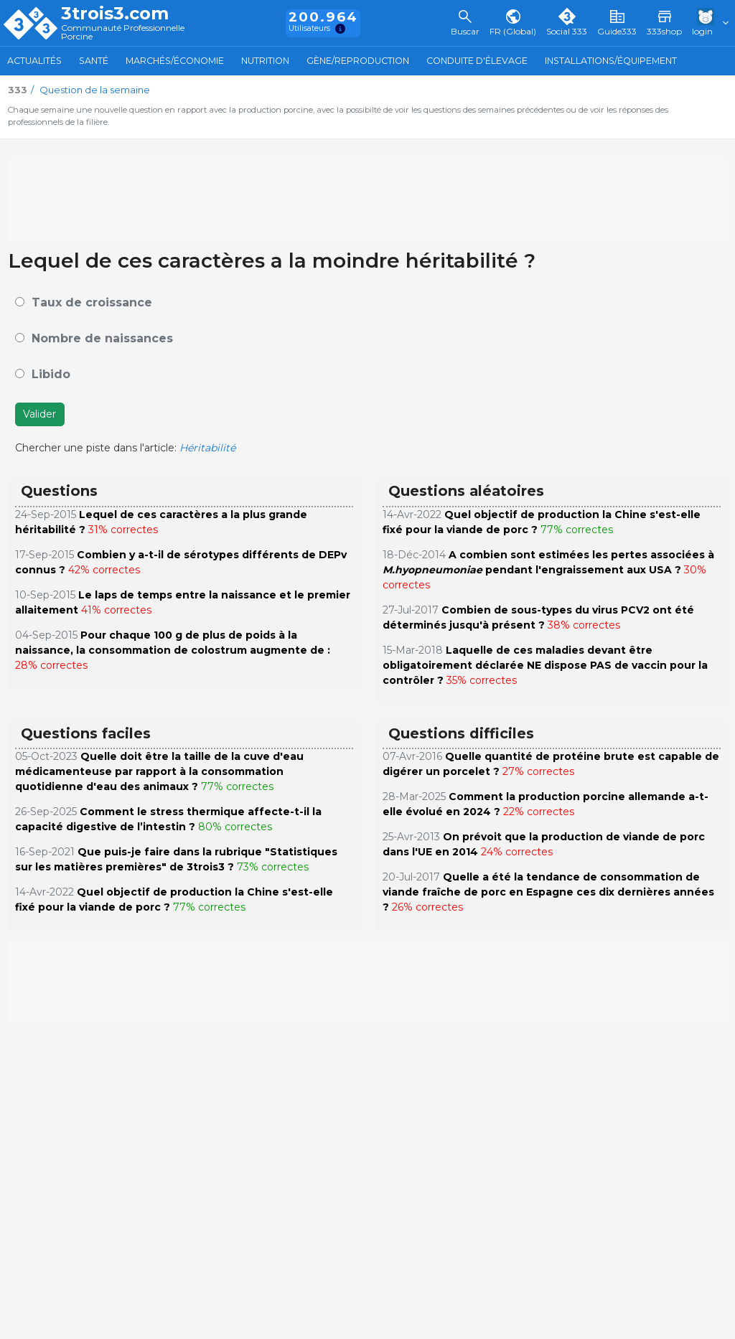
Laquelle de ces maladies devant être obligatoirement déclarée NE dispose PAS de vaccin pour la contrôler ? (545, 665)
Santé (93, 60)
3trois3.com (115, 13)
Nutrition (265, 60)
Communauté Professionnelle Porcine (122, 33)
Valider (39, 414)
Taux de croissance (92, 302)
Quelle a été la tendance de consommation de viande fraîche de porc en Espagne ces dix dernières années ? (548, 891)
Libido (51, 374)
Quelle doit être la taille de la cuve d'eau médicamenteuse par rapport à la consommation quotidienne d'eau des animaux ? (159, 771)
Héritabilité (207, 447)
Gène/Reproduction (357, 60)
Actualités (34, 60)
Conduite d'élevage (477, 60)
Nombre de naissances (102, 338)
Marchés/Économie (175, 60)
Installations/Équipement (611, 60)
